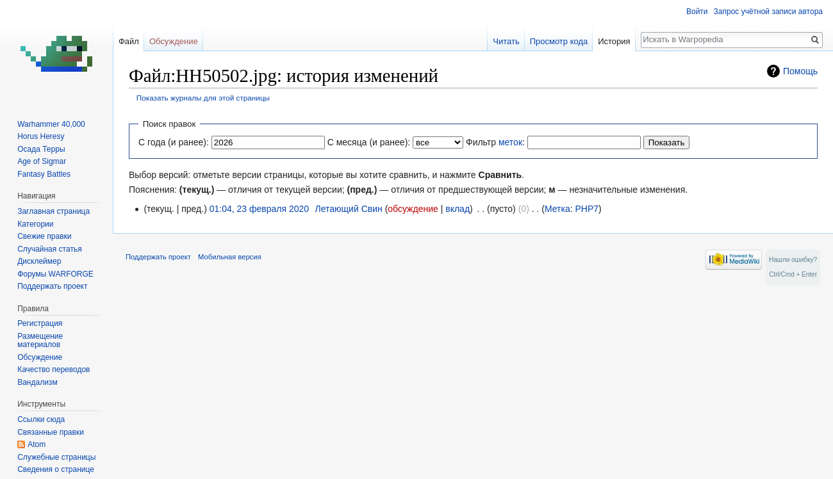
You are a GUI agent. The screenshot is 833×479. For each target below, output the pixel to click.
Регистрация (39, 323)
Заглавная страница (53, 211)
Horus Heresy (40, 136)
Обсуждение (173, 41)
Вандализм (37, 382)
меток (510, 142)
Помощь (800, 71)
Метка (557, 209)
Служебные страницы (56, 457)
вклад (457, 209)
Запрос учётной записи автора (768, 11)
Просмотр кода (559, 41)
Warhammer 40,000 (51, 124)
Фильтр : (495, 142)
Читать (506, 41)
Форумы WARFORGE (55, 274)
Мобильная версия (229, 257)
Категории (35, 224)
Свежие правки (44, 236)
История (614, 41)
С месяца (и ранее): (369, 142)
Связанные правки (50, 432)
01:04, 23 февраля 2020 (259, 209)
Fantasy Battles (43, 174)
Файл (129, 41)
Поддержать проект (52, 286)
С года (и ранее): (173, 142)
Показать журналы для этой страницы (203, 97)
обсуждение (413, 209)
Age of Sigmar (41, 161)
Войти (697, 11)
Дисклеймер (39, 261)
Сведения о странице (55, 469)
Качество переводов (53, 369)
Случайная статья (49, 249)
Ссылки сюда (41, 419)
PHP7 (587, 209)
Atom (36, 444)
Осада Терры (41, 149)
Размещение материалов (40, 341)
